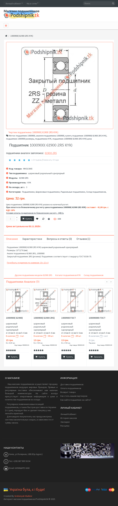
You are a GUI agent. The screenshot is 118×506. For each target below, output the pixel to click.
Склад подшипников (96, 191)
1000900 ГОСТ (68, 318)
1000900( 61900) (14, 318)
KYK (29, 182)
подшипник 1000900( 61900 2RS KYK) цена (72, 138)
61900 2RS (51, 153)
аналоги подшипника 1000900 (50, 135)
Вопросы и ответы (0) (59, 239)
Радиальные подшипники (73, 191)
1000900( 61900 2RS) (44, 318)
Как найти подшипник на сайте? (75, 399)
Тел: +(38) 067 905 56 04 (19, 461)
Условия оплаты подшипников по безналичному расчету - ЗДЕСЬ (35, 213)
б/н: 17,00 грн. (38, 343)
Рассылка (64, 425)
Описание (12, 239)
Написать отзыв (51, 159)
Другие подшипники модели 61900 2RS (33, 275)
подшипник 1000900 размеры (20, 138)
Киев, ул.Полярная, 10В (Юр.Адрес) (26, 454)
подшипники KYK (43, 138)
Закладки (65, 422)
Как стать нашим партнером (73, 396)
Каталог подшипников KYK (68, 275)
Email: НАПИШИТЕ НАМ (19, 468)
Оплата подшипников (70, 388)
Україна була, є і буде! (27, 489)
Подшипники (28, 191)
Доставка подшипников (71, 384)
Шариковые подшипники (48, 191)
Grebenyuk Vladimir (23, 496)
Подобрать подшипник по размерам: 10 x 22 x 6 (27, 262)
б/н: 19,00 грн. (10, 343)
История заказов (68, 418)
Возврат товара (68, 392)
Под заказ (92, 343)
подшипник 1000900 (25, 135)
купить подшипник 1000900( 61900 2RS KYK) (85, 135)
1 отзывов (36, 159)
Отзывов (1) (83, 239)
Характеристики (32, 239)
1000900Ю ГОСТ (97, 318)
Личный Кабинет (68, 414)
